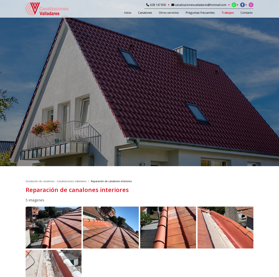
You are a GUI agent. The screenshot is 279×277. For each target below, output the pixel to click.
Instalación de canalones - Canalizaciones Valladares (56, 181)
